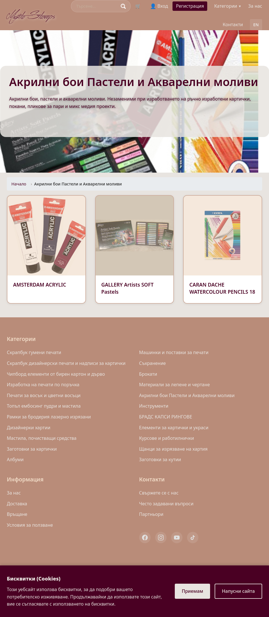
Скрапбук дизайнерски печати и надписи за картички (66, 363)
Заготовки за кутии (160, 459)
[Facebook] (145, 537)
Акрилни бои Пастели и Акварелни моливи (187, 395)
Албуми (15, 459)
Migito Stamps (31, 15)
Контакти (233, 24)
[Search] (97, 6)
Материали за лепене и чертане (174, 384)
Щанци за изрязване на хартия (173, 449)
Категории (227, 6)
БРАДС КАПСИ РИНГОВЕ (165, 417)
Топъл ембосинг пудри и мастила (44, 406)
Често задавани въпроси (166, 503)
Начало (18, 184)
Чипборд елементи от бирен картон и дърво (56, 374)
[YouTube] (176, 537)
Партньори (151, 514)
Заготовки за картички (32, 449)
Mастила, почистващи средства (42, 438)
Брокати (148, 374)
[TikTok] (192, 537)
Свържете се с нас (159, 493)
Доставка (17, 503)
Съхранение (152, 363)
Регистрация (190, 6)
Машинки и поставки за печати (174, 352)
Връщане (17, 514)
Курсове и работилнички (166, 438)
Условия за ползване (30, 525)
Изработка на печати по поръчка (43, 384)
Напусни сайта (238, 591)
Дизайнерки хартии (28, 427)
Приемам (192, 591)
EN (256, 24)
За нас (255, 6)
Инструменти (154, 406)
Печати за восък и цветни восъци (44, 395)
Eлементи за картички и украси (174, 427)
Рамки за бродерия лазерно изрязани (49, 417)
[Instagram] (161, 537)
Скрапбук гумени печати (34, 352)
